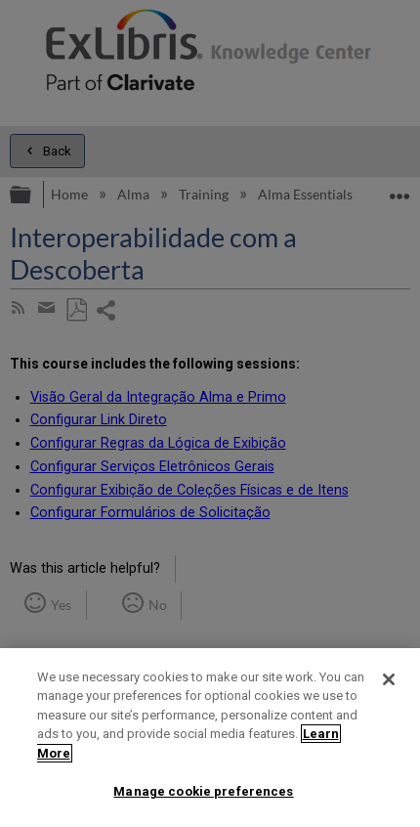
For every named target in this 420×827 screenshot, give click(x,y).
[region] (210, 737)
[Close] (388, 679)
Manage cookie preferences (203, 791)
